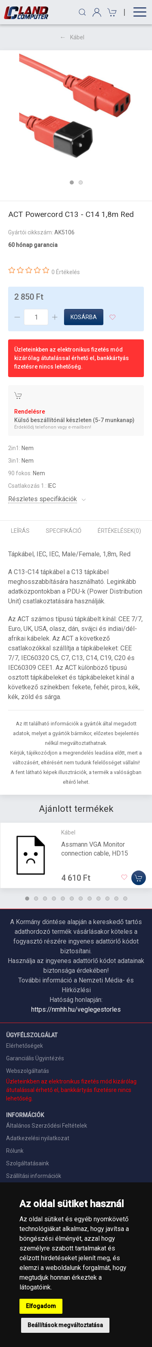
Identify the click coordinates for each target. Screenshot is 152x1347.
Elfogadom (41, 1306)
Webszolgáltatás (27, 1071)
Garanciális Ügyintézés (35, 1058)
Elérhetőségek (24, 1045)
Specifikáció (63, 531)
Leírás (20, 531)
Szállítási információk (33, 1176)
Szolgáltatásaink (27, 1163)
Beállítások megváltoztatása (65, 1325)
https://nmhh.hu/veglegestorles (76, 1009)
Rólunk (15, 1151)
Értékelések (119, 531)
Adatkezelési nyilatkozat (37, 1138)
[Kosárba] (138, 878)
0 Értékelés (65, 272)
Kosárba (84, 317)
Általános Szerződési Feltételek (46, 1125)
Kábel (77, 37)
